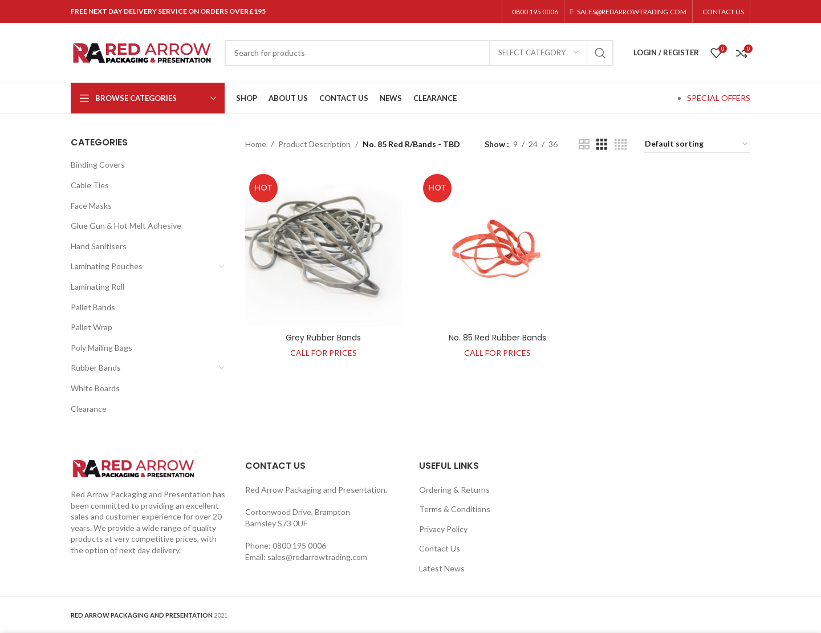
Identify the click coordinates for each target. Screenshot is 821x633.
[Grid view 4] (621, 144)
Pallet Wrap (91, 327)
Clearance (89, 408)
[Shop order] (697, 144)
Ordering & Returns (454, 489)
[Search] (419, 53)
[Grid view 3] (601, 144)
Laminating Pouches (107, 266)
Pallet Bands (93, 307)
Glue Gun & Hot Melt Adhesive (126, 225)
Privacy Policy (443, 529)
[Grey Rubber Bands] (324, 248)
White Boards (95, 388)
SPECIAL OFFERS (718, 98)
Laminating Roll (97, 286)
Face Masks (91, 205)
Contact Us (439, 548)
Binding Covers (98, 164)
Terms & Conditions (454, 509)
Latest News (442, 568)
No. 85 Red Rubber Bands (497, 337)
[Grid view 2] (584, 144)
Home (255, 144)
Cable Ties (90, 185)
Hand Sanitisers (99, 246)
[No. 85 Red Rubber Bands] (497, 248)
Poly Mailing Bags (101, 347)
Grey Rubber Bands (323, 337)
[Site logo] (142, 51)
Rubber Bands (96, 367)
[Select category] (538, 53)
